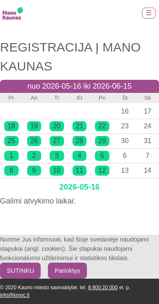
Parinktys (67, 270)
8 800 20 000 (103, 287)
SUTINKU (20, 270)
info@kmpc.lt (15, 295)
